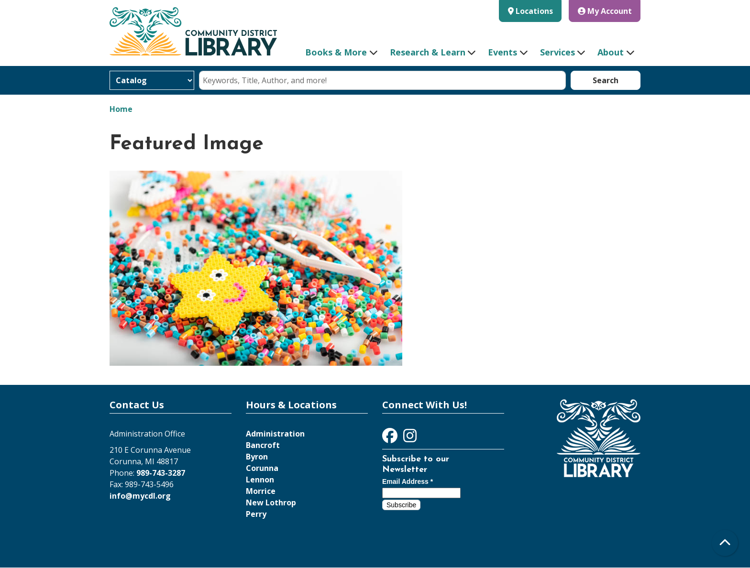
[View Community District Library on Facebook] (390, 438)
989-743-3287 (160, 473)
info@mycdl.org (140, 496)
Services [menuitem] (557, 52)
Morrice (261, 491)
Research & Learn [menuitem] (427, 52)
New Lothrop (271, 502)
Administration (275, 433)
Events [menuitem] (502, 52)
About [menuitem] (610, 52)
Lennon (260, 479)
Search (605, 80)
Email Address (407, 481)
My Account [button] (605, 11)
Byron (257, 456)
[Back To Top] (725, 543)
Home (121, 109)
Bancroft (263, 445)
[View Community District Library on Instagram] (410, 438)
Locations (534, 11)
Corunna (262, 468)
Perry (256, 514)
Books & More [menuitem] (336, 52)
